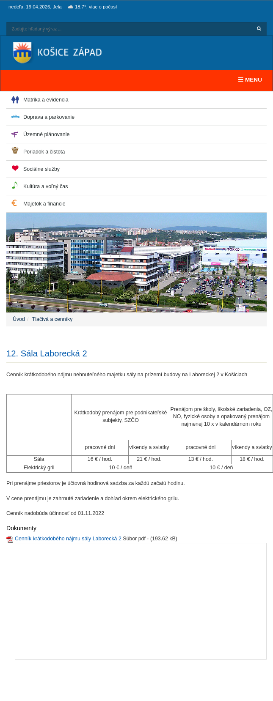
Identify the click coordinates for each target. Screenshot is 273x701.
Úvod (19, 319)
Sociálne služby (41, 169)
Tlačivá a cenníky (52, 319)
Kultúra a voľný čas (45, 186)
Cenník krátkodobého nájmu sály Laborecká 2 (68, 539)
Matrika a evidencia (46, 100)
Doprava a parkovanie (48, 117)
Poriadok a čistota (44, 152)
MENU (252, 79)
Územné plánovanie (46, 134)
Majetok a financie (44, 204)
